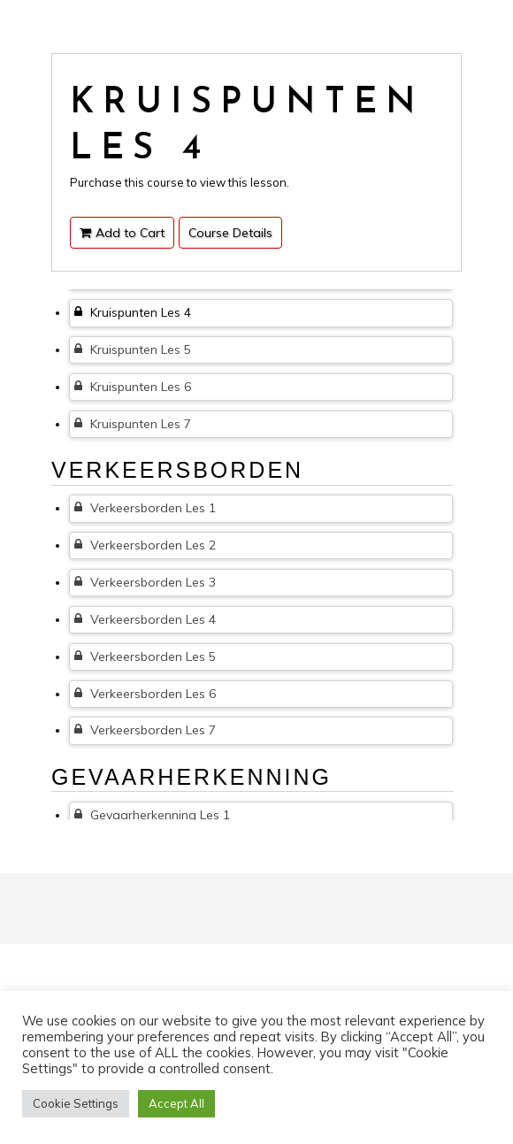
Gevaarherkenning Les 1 (152, 815)
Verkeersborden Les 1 (145, 508)
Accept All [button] (176, 1103)
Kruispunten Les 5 (132, 349)
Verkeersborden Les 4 (145, 619)
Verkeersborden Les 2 (145, 545)
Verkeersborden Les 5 (145, 656)
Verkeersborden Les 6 (145, 694)
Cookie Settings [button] (76, 1103)
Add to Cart (122, 233)
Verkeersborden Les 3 (145, 582)
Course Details (230, 233)
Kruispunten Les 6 (132, 387)
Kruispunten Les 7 (132, 424)
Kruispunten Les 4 (132, 312)
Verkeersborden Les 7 (145, 730)
